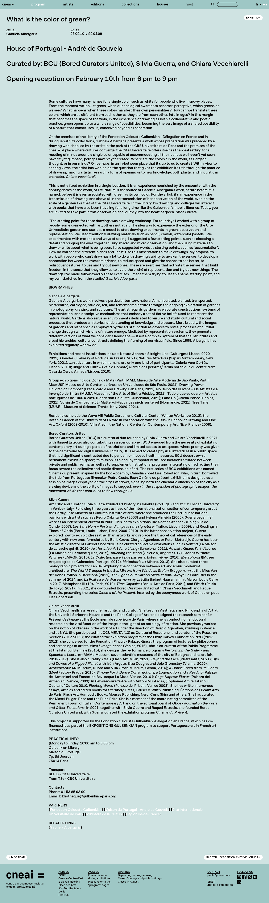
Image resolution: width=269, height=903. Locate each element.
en (265, 4)
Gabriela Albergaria (65, 827)
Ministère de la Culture (104, 814)
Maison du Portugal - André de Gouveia (137, 810)
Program (38, 4)
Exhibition (253, 17)
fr (257, 4)
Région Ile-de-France (143, 814)
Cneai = (8, 4)
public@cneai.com (218, 875)
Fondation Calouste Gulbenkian (76, 810)
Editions (97, 4)
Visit (189, 4)
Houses (163, 4)
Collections (130, 4)
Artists (68, 4)
